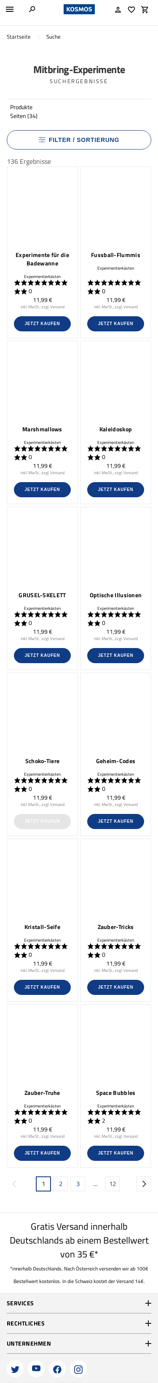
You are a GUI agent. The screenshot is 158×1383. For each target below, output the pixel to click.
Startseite (19, 37)
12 (112, 1184)
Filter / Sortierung (79, 139)
